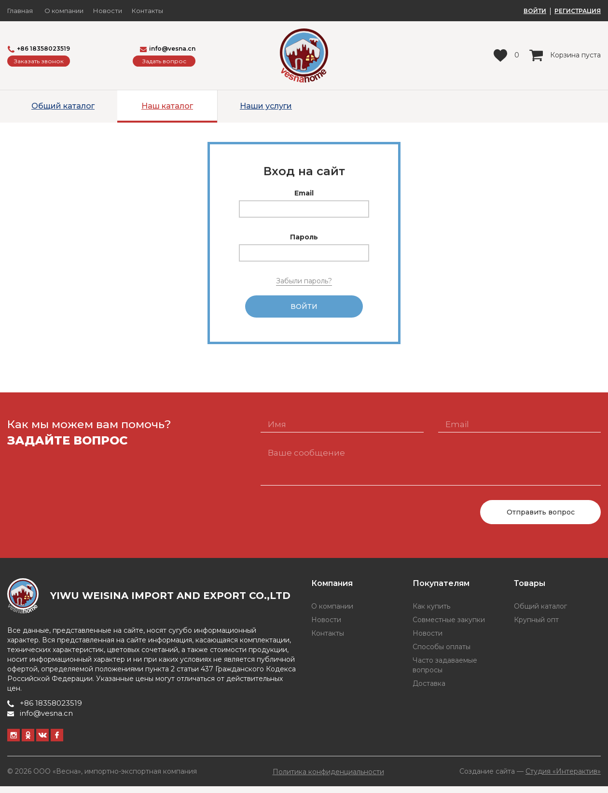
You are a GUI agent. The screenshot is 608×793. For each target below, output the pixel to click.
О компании (63, 11)
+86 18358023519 (39, 49)
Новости (107, 11)
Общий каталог (63, 106)
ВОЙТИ (535, 11)
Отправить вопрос (541, 519)
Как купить (431, 613)
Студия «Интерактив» (563, 778)
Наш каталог (167, 106)
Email (304, 193)
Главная (20, 11)
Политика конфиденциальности (328, 778)
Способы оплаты (441, 653)
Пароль (304, 237)
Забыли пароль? (304, 281)
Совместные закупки (449, 626)
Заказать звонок (39, 61)
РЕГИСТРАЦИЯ (577, 11)
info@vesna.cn (167, 48)
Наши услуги (266, 106)
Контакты (147, 11)
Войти (304, 310)
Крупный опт (536, 626)
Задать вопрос (164, 61)
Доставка (429, 690)
